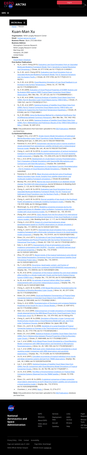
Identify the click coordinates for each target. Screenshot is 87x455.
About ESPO (42, 420)
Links (68, 414)
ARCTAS (21, 4)
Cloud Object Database (22, 60)
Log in (69, 2)
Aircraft (55, 423)
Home (14, 26)
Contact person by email (26, 38)
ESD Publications (62, 129)
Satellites (55, 426)
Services (55, 414)
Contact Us (47, 448)
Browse (69, 423)
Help (68, 426)
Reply (40, 389)
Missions (41, 417)
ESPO (40, 414)
